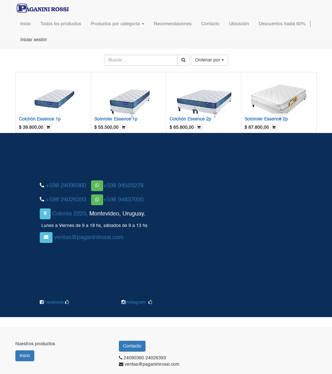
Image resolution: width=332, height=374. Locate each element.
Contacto (132, 346)
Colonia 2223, (70, 214)
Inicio (25, 356)
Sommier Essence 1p (115, 119)
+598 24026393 (66, 200)
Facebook (54, 302)
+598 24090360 (66, 186)
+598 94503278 (123, 186)
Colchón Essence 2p (190, 119)
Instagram (135, 302)
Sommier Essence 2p (266, 119)
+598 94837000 (123, 200)
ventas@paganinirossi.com (88, 237)
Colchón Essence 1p (40, 119)
